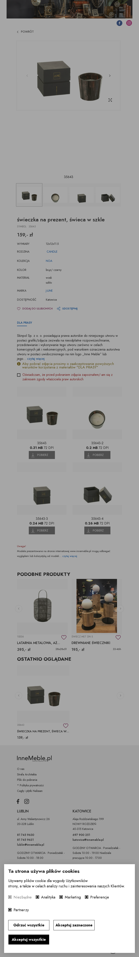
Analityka (48, 897)
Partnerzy (21, 910)
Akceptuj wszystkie (29, 939)
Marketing (73, 897)
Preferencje (99, 897)
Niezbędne (23, 897)
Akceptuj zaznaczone (74, 925)
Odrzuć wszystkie (28, 925)
